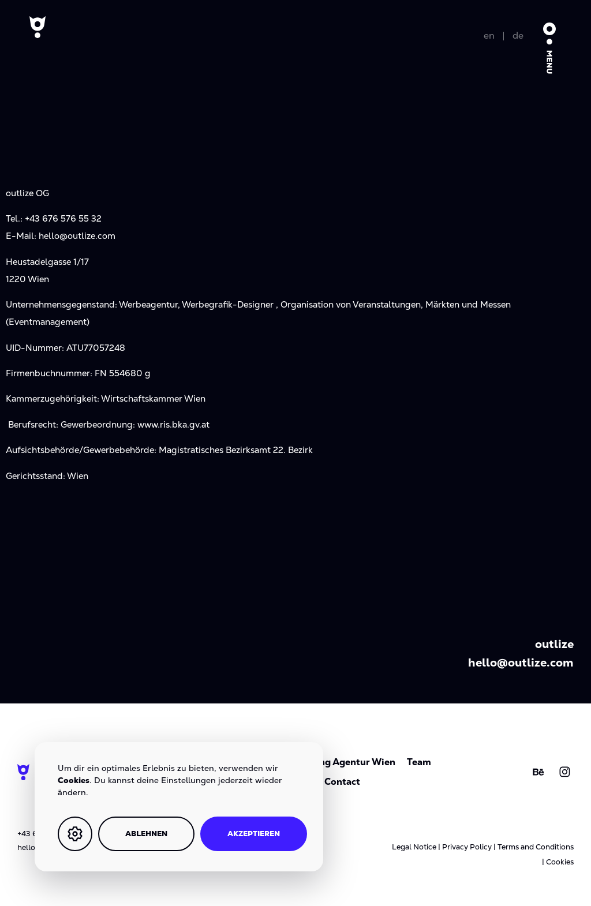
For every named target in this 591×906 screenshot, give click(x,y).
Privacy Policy (467, 847)
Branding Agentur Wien (342, 762)
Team (419, 762)
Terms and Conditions (536, 847)
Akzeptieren (253, 833)
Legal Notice (414, 847)
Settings (75, 834)
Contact (342, 782)
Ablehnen (146, 833)
